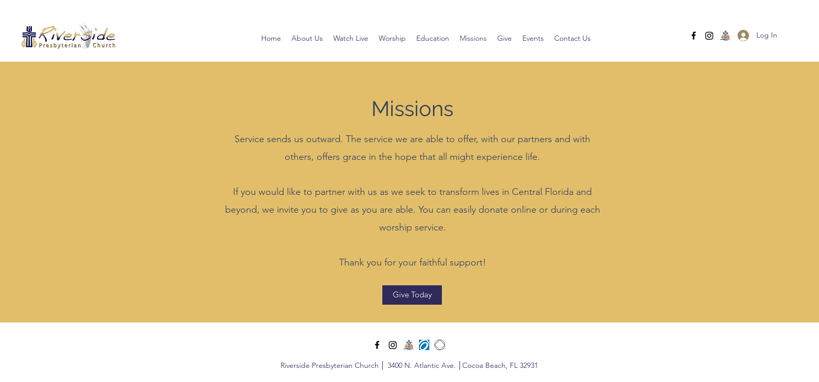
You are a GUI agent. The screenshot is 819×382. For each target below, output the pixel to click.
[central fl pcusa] (725, 35)
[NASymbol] (440, 345)
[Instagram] (709, 35)
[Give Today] (412, 295)
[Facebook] (693, 35)
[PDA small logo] (424, 345)
